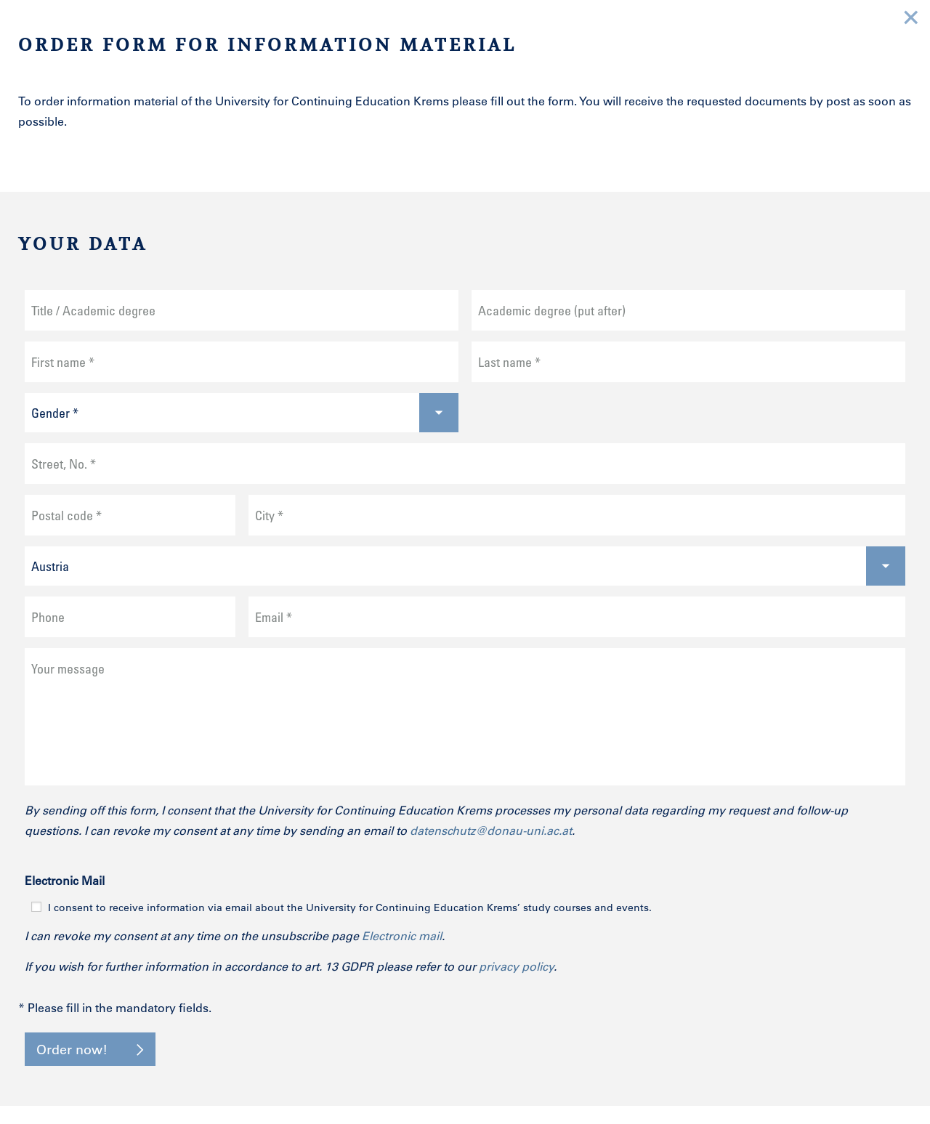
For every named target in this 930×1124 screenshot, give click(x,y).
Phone (48, 617)
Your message (68, 668)
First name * (62, 362)
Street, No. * (63, 464)
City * (269, 515)
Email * (273, 617)
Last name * (509, 362)
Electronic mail (402, 935)
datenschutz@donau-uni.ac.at (491, 830)
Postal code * (66, 515)
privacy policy (516, 966)
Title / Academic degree (93, 310)
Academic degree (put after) (552, 310)
